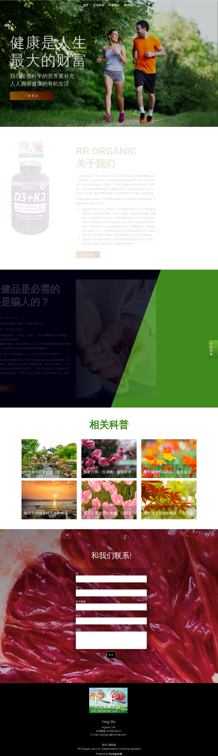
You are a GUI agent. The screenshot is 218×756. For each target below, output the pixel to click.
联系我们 (129, 5)
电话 (78, 615)
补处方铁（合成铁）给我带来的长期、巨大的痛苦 (108, 474)
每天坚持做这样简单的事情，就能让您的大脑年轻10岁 (48, 515)
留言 (78, 629)
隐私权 (112, 744)
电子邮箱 (81, 601)
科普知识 (114, 5)
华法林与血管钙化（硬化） (46, 472)
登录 (104, 744)
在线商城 (98, 5)
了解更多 (31, 96)
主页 (85, 5)
